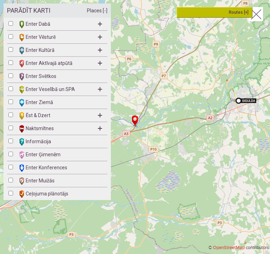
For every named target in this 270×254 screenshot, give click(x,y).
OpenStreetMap (229, 247)
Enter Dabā (60, 24)
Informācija (35, 142)
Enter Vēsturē (60, 37)
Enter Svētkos (37, 76)
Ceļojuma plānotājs (43, 194)
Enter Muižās (37, 181)
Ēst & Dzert (60, 116)
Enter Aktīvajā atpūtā (60, 63)
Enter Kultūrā (60, 50)
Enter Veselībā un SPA (60, 89)
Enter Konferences (43, 168)
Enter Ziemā (36, 103)
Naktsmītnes (60, 129)
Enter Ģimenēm (40, 155)
